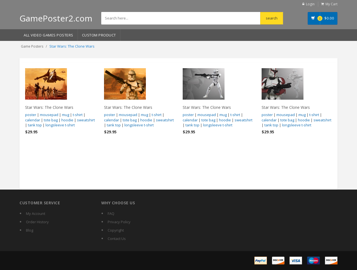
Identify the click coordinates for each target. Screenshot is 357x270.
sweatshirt (86, 119)
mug (65, 114)
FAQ (111, 213)
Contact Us (117, 238)
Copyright (116, 230)
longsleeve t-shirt (60, 124)
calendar (32, 119)
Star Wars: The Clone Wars (49, 107)
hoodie (67, 119)
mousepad (49, 114)
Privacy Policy (119, 221)
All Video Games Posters (48, 35)
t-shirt (78, 114)
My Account (35, 213)
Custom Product (99, 35)
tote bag (51, 119)
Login (310, 4)
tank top (35, 124)
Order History (37, 221)
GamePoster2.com (56, 18)
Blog (29, 230)
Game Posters (32, 46)
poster (30, 114)
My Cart (331, 4)
